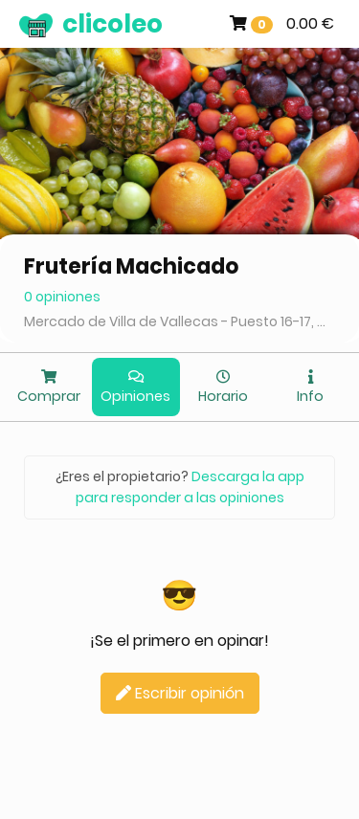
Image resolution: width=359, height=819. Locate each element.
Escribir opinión (180, 693)
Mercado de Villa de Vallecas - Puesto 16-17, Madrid (179, 321)
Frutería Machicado (131, 266)
